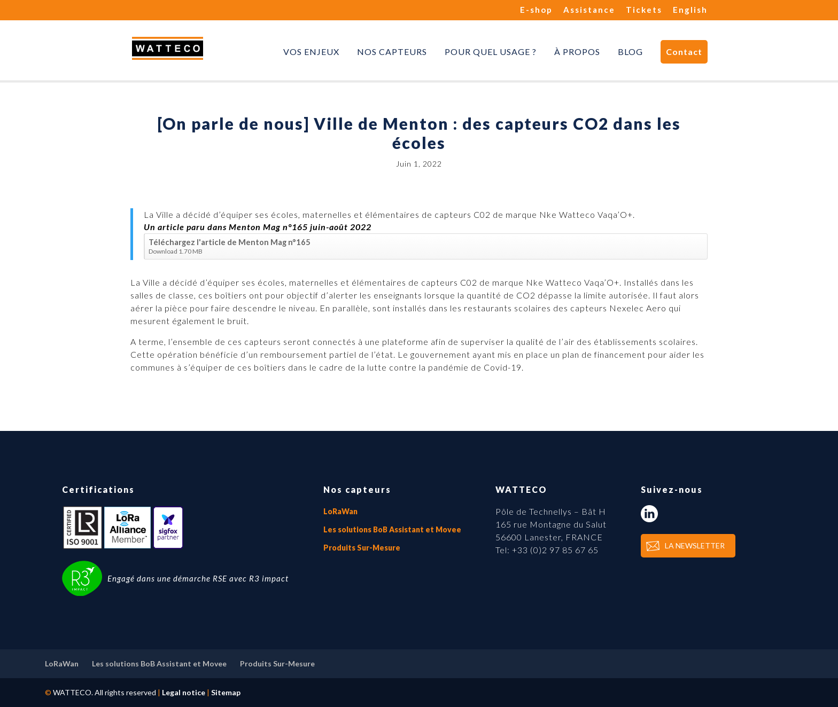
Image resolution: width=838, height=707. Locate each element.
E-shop (536, 10)
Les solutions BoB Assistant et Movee (392, 529)
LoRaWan (340, 511)
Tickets (644, 10)
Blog (630, 52)
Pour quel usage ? (491, 52)
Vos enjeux (311, 52)
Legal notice (183, 692)
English (690, 10)
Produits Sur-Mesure (361, 547)
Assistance (589, 10)
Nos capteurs (392, 52)
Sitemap (225, 692)
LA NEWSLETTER (695, 545)
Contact (684, 51)
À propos (577, 52)
